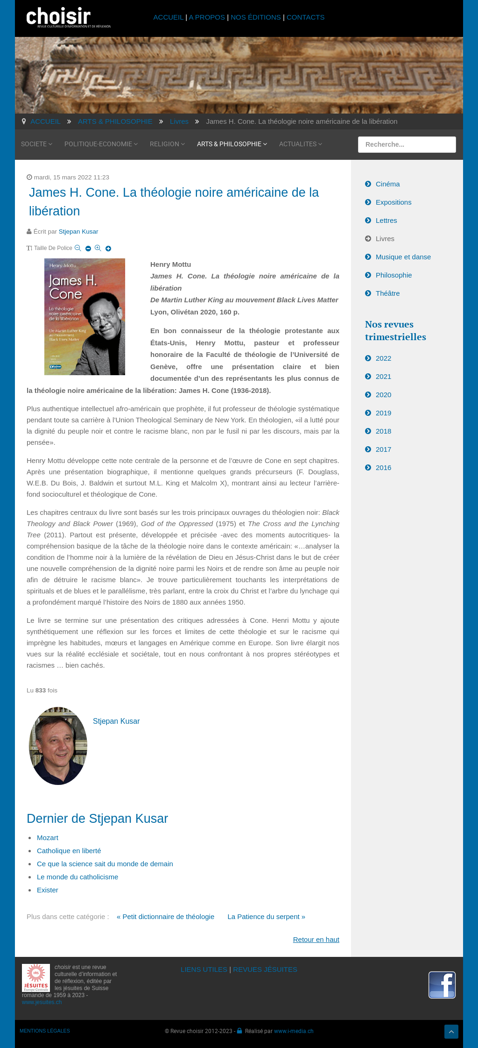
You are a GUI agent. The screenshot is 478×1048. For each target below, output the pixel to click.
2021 (383, 376)
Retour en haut (316, 939)
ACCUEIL (170, 17)
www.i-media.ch (294, 1030)
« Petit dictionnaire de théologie (165, 916)
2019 (383, 413)
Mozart (47, 837)
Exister (47, 890)
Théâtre (388, 293)
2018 (383, 431)
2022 (383, 358)
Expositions (394, 202)
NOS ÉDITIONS (256, 17)
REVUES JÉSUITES (265, 969)
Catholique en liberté (69, 851)
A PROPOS (207, 17)
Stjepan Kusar (78, 231)
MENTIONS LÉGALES (45, 1031)
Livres (385, 238)
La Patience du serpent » (266, 916)
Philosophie (394, 275)
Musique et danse (403, 257)
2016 (383, 467)
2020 (383, 395)
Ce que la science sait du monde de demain (105, 864)
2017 (383, 449)
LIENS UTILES (204, 969)
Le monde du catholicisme (77, 877)
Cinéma (388, 184)
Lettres (386, 220)
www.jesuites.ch (42, 1002)
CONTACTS (305, 17)
